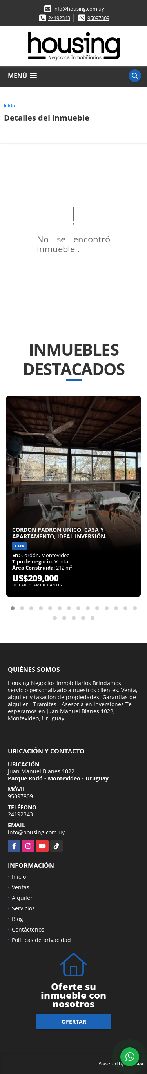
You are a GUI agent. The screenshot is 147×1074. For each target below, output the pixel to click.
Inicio (9, 106)
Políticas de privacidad (41, 940)
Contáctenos (28, 929)
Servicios (23, 908)
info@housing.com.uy (78, 8)
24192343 (59, 17)
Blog (17, 919)
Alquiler (22, 897)
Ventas (20, 887)
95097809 (98, 17)
